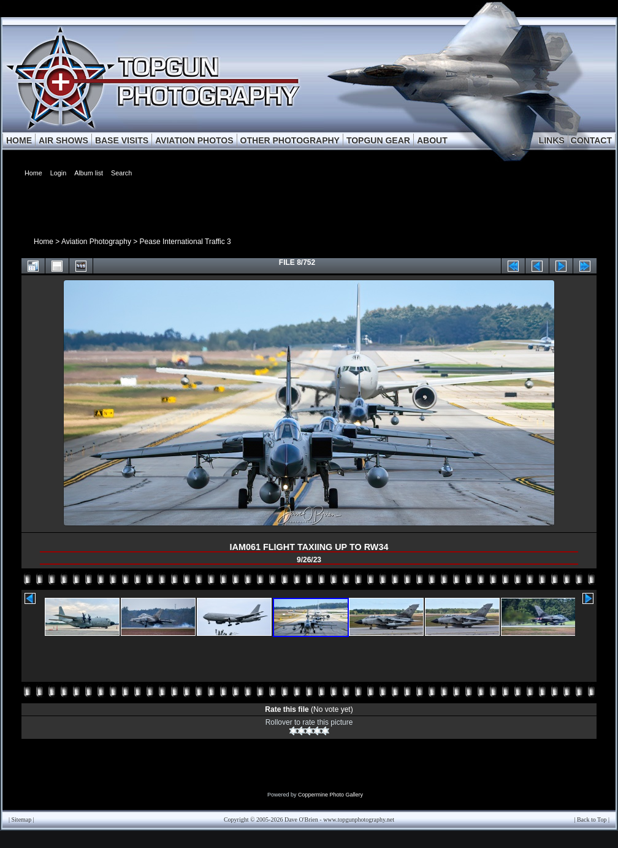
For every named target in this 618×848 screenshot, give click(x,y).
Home (43, 241)
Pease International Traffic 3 (185, 241)
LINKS (552, 140)
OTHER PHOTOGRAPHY (290, 140)
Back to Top (592, 819)
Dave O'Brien (301, 819)
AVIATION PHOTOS (194, 140)
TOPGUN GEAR (378, 140)
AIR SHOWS (63, 140)
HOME (19, 140)
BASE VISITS (121, 140)
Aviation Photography (96, 241)
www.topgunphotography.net (358, 819)
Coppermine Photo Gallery (330, 795)
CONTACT (591, 140)
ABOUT (432, 140)
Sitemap (22, 819)
